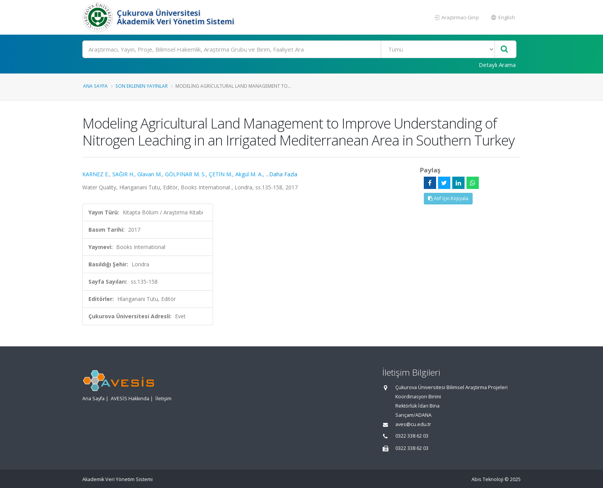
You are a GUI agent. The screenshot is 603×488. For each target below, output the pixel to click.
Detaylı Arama (497, 65)
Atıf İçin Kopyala (448, 198)
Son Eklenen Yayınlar (141, 86)
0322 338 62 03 (411, 436)
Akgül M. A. (249, 174)
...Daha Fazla (281, 174)
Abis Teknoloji (487, 479)
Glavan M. (149, 174)
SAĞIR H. (123, 174)
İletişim (163, 398)
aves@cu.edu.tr (413, 424)
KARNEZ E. (95, 174)
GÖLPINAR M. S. (185, 174)
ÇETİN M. (220, 174)
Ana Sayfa (95, 86)
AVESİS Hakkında (130, 398)
